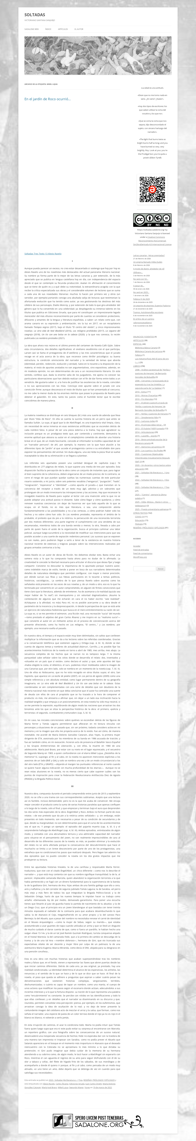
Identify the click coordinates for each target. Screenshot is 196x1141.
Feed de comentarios (142, 553)
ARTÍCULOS (63, 29)
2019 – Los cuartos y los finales (149, 450)
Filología (139, 524)
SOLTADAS (34, 14)
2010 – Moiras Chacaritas (146, 395)
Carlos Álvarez (62, 1083)
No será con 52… (140, 279)
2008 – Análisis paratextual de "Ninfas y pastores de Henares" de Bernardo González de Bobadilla (152, 373)
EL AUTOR (79, 29)
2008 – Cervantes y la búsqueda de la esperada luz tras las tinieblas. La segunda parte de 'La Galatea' (151, 384)
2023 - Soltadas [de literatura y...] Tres (66, 1080)
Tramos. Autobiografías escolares (148, 312)
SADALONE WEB (31, 29)
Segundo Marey (76, 1087)
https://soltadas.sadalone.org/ (151, 229)
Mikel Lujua (63, 1087)
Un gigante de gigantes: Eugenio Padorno (152, 305)
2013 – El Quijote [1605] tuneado (149, 428)
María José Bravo (49, 1087)
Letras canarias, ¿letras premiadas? (149, 255)
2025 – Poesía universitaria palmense (151, 509)
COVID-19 (139, 516)
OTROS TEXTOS (140, 513)
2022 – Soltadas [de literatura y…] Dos (152, 480)
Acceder (136, 546)
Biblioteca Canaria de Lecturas (148, 351)
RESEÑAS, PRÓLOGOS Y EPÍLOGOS (99, 1080)
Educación (139, 520)
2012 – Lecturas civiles (145, 421)
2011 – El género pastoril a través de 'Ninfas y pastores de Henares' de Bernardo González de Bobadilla (151, 406)
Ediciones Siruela (77, 1083)
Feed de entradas (141, 549)
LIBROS (136, 366)
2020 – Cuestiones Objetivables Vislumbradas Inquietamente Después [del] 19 (152, 458)
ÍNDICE (48, 29)
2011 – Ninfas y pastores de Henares (151, 413)
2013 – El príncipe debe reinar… (149, 424)
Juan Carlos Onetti (93, 1083)
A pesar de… (138, 285)
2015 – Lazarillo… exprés (146, 435)
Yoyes (87, 1087)
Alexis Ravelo (49, 1083)
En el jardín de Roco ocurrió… (47, 99)
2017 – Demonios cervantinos (148, 446)
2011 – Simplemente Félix (146, 417)
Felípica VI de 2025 (141, 299)
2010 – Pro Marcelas (144, 399)
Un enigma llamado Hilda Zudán (147, 262)
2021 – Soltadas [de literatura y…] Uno (152, 472)
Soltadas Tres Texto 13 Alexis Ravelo (42, 253)
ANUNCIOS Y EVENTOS (143, 336)
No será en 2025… (141, 292)
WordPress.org (140, 557)
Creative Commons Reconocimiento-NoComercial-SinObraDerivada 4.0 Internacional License (152, 241)
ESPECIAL (137, 344)
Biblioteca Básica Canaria (146, 347)
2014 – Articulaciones (144, 432)
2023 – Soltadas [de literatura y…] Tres (152, 487)
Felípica (138, 355)
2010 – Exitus (141, 391)
